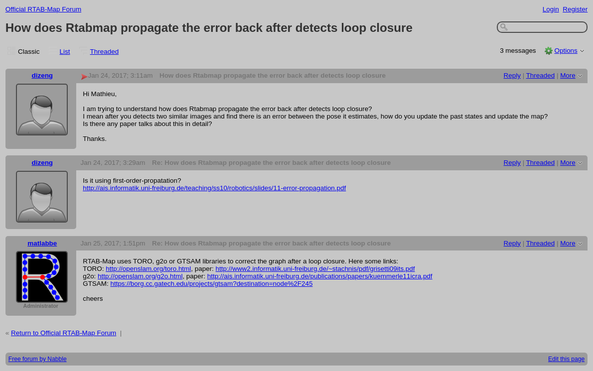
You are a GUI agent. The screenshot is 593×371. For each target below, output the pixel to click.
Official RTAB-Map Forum (43, 9)
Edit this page (566, 359)
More (568, 75)
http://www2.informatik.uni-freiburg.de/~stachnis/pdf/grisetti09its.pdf (315, 268)
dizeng (42, 75)
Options (565, 50)
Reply (512, 75)
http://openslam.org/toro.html (148, 268)
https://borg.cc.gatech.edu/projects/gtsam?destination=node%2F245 (211, 283)
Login (551, 9)
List (65, 51)
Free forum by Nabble (37, 359)
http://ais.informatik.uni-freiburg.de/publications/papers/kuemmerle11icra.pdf (320, 276)
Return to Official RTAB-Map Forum (63, 333)
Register (575, 9)
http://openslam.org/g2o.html (140, 276)
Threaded (104, 51)
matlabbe (42, 243)
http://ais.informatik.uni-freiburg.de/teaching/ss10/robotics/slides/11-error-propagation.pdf (214, 188)
